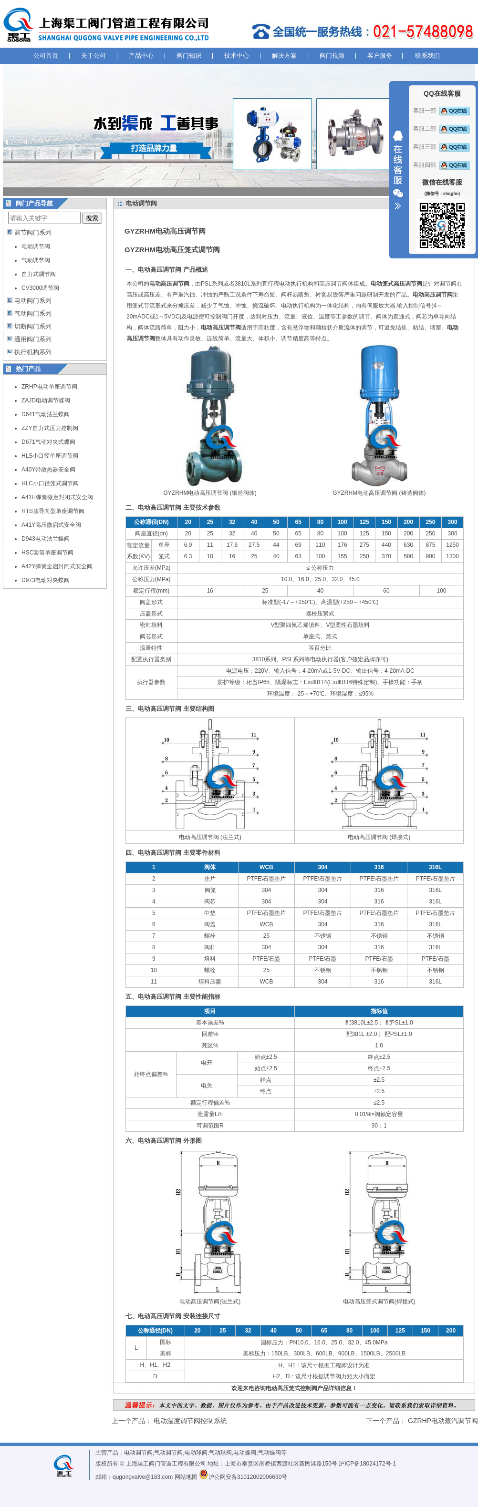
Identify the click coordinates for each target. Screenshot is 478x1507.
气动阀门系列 (33, 313)
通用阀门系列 (33, 339)
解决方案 (284, 55)
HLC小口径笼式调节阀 (50, 483)
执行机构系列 (33, 352)
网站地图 (186, 1477)
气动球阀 (220, 1452)
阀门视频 (332, 55)
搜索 (92, 218)
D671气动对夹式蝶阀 (48, 442)
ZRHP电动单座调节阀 (49, 386)
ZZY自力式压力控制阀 (49, 428)
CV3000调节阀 (40, 288)
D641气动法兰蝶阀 (45, 414)
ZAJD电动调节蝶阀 (45, 400)
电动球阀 (196, 1452)
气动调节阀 (35, 260)
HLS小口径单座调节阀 (49, 455)
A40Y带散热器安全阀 (48, 469)
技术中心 (236, 55)
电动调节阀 (35, 246)
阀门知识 (189, 55)
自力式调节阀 (38, 274)
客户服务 (379, 55)
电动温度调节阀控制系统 (190, 1421)
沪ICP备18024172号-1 (367, 1463)
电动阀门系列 (33, 300)
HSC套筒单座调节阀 (47, 552)
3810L (242, 283)
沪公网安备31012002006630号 (243, 1477)
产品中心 (141, 55)
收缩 (397, 170)
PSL (206, 283)
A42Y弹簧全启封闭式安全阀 (57, 566)
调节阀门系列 (33, 232)
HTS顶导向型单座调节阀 (52, 511)
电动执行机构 (296, 283)
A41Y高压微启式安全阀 (51, 525)
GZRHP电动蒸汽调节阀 (443, 1421)
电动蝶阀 (244, 1452)
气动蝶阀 (269, 1452)
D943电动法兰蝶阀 (45, 538)
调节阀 (448, 283)
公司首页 (45, 55)
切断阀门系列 (33, 326)
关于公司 (93, 55)
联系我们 (427, 55)
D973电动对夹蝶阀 (45, 580)
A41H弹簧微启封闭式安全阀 (57, 497)
